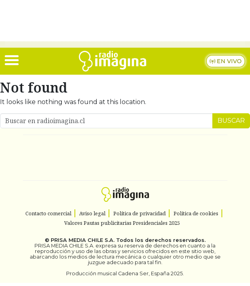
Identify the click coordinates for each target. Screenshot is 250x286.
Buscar (231, 120)
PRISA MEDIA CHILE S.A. (83, 240)
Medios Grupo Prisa (125, 171)
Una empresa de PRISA (125, 152)
